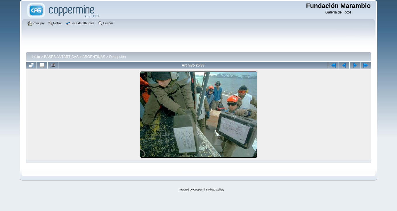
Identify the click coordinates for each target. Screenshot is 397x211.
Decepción (117, 57)
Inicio (36, 57)
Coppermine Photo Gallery (208, 189)
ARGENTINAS (93, 57)
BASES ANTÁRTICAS (61, 57)
